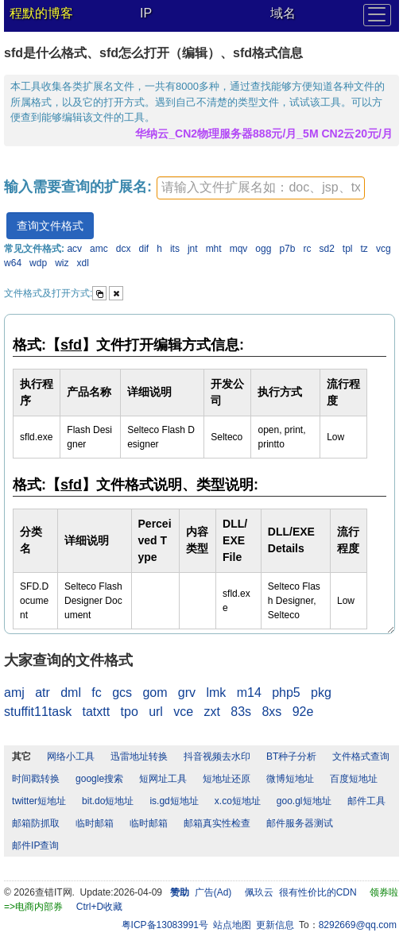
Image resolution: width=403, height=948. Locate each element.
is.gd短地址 (173, 801)
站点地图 (232, 925)
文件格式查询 (360, 756)
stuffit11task (38, 711)
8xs (271, 711)
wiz (61, 263)
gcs (122, 692)
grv (187, 692)
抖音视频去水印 (217, 756)
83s (241, 711)
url (156, 711)
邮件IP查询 (35, 845)
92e (303, 711)
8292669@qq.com (358, 925)
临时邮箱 (95, 823)
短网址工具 (163, 778)
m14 (249, 692)
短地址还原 (226, 778)
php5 (286, 692)
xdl (82, 263)
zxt (212, 711)
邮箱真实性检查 (217, 823)
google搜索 (99, 778)
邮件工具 (366, 801)
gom (154, 692)
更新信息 (275, 925)
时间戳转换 (36, 778)
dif (144, 248)
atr (42, 692)
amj (14, 692)
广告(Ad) (213, 892)
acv (74, 248)
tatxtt (96, 711)
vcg (383, 248)
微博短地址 (290, 778)
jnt (193, 248)
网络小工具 (71, 756)
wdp (38, 263)
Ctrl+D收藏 (99, 906)
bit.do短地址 (108, 801)
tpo (129, 711)
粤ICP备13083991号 (165, 925)
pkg (321, 692)
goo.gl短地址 (304, 801)
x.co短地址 (238, 801)
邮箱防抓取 (36, 823)
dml (70, 692)
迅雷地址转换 (139, 756)
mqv (239, 248)
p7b (287, 248)
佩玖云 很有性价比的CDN (301, 892)
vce (183, 711)
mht (214, 248)
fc (96, 692)
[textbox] (261, 187)
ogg (263, 248)
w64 (12, 263)
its (175, 248)
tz (364, 248)
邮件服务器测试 (299, 823)
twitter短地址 (39, 801)
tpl (348, 248)
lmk (216, 692)
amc (99, 248)
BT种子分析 (291, 756)
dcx (123, 248)
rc (307, 248)
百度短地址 (354, 778)
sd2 (326, 248)
